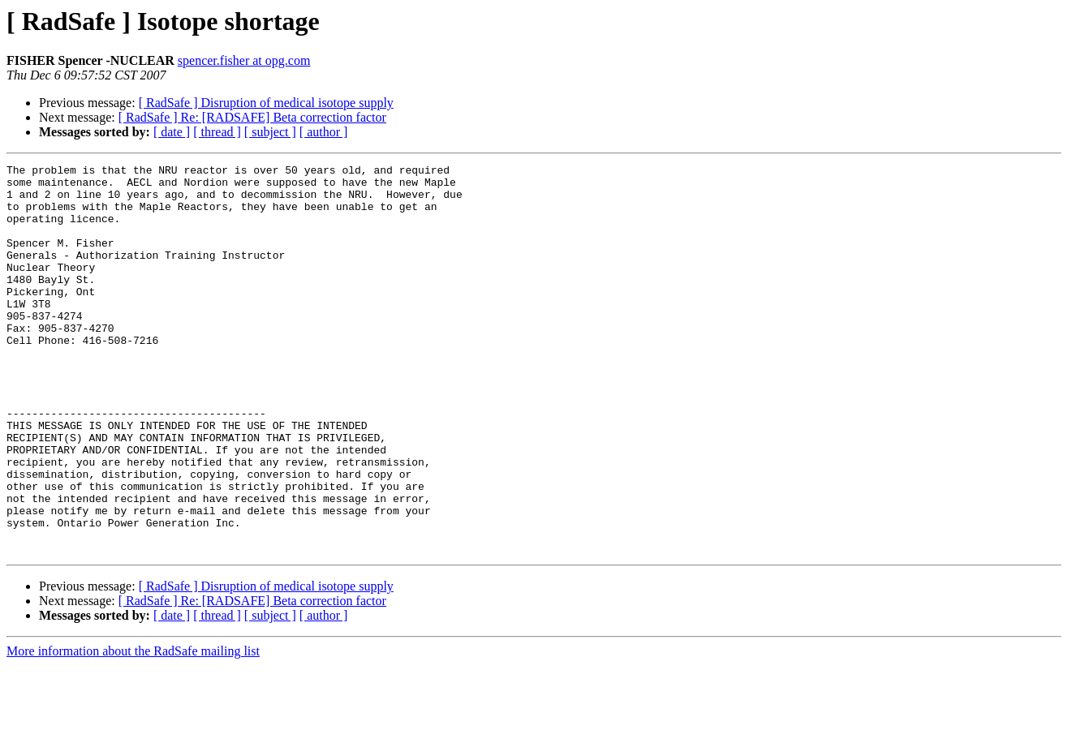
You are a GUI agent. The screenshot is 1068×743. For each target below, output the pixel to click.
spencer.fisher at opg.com (244, 60)
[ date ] (171, 132)
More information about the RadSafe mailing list (133, 729)
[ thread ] (217, 132)
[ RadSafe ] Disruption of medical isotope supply (266, 103)
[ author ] (323, 132)
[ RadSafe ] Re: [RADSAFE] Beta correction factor (252, 117)
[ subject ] (270, 132)
